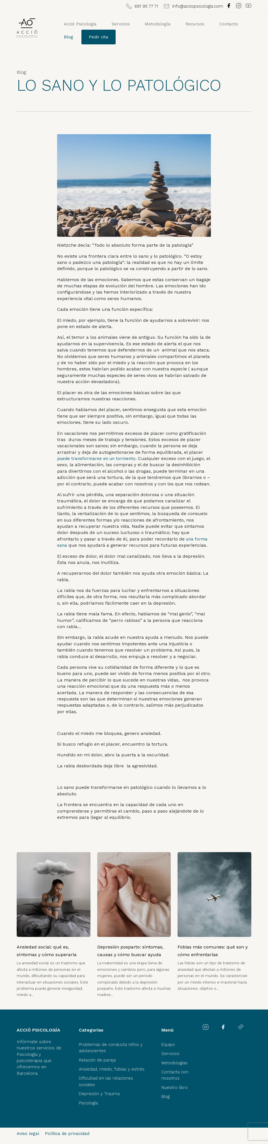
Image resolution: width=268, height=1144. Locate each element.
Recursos (194, 24)
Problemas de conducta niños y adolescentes (111, 1047)
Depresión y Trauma (99, 1093)
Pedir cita (98, 37)
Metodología (157, 24)
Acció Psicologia (80, 24)
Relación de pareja (97, 1060)
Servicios (121, 24)
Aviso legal (28, 1133)
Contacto (228, 24)
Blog (68, 37)
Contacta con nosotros (174, 1075)
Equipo (168, 1044)
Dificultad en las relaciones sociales (106, 1081)
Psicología (88, 1103)
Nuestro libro (174, 1087)
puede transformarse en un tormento (96, 458)
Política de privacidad (67, 1133)
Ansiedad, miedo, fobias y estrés (111, 1069)
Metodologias (174, 1062)
